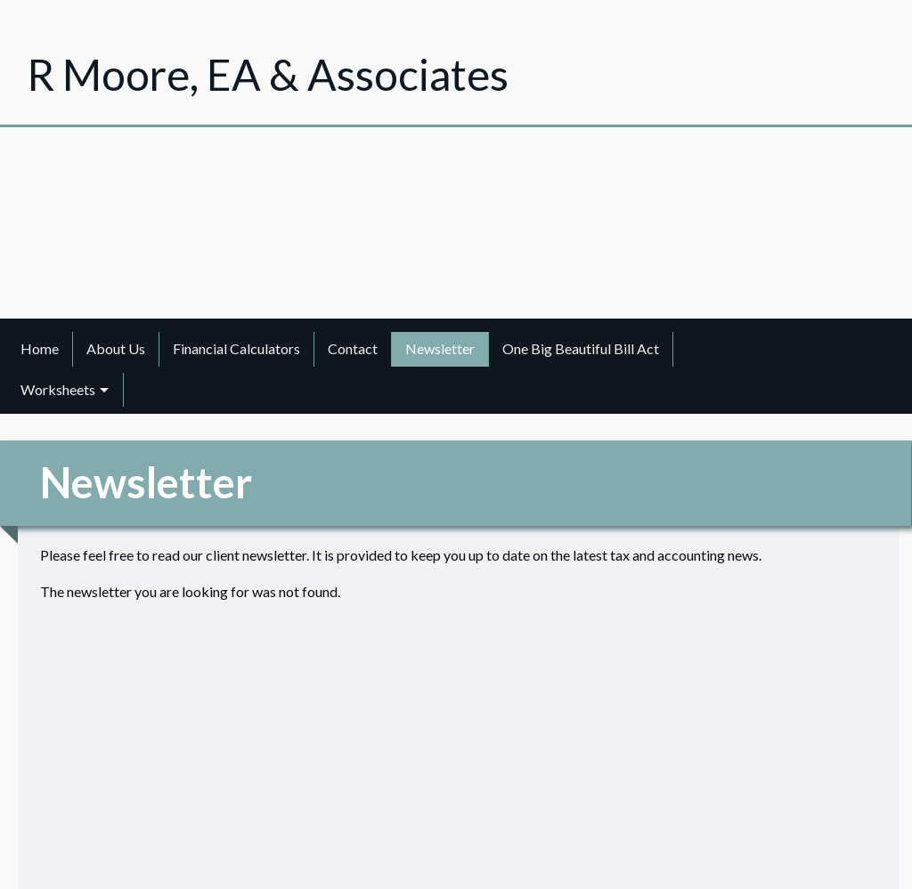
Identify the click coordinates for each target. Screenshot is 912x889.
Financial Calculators (236, 348)
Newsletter (440, 348)
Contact (353, 348)
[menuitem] (40, 349)
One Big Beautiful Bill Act (580, 348)
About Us (115, 348)
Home (39, 348)
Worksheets (57, 389)
